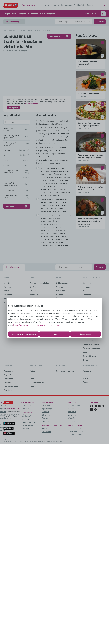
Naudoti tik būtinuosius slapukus (23, 334)
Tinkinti (54, 334)
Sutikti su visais (86, 334)
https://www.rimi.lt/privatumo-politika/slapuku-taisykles (37, 325)
